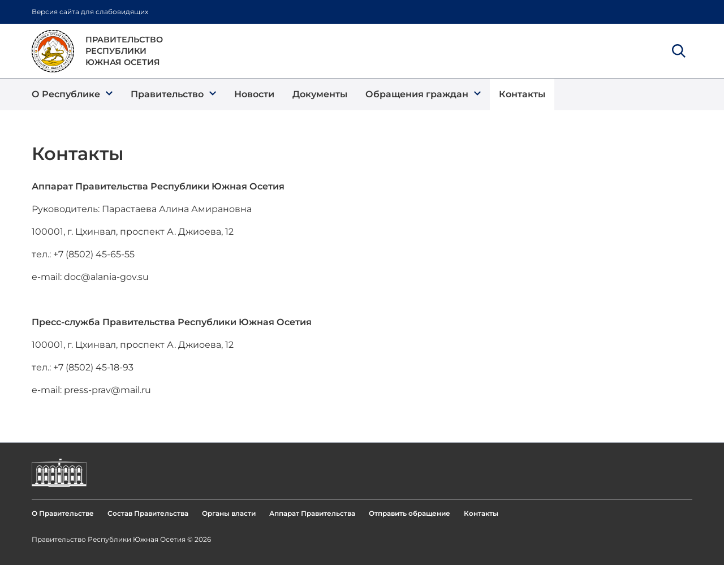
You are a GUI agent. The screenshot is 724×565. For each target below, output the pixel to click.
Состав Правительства (147, 513)
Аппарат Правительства (312, 513)
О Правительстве (63, 513)
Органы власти (229, 513)
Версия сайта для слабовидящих (90, 11)
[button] (72, 94)
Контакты (481, 513)
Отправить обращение (409, 513)
